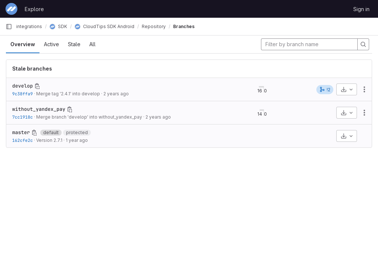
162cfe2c (22, 140)
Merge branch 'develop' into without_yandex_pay (89, 117)
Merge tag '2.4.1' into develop (68, 93)
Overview (22, 44)
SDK (58, 26)
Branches (184, 26)
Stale (74, 44)
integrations (29, 26)
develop (22, 85)
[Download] (346, 89)
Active (51, 44)
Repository (154, 26)
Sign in (361, 9)
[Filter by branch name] (309, 44)
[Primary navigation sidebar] (9, 27)
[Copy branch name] (37, 86)
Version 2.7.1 (49, 140)
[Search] (363, 44)
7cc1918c (22, 117)
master (21, 132)
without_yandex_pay (38, 109)
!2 (324, 89)
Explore (34, 9)
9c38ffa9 (22, 93)
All (92, 44)
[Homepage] (11, 8)
